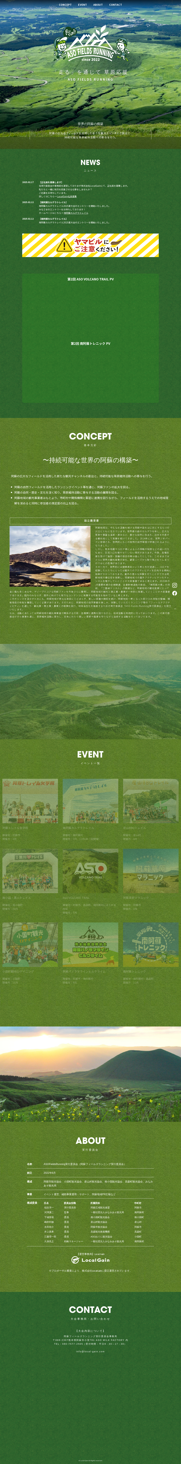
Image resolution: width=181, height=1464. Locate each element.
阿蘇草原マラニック (136, 899)
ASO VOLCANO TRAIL (76, 899)
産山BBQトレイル (134, 829)
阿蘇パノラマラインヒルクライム (84, 973)
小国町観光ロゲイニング (18, 973)
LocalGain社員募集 (67, 196)
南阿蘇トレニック (134, 973)
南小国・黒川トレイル (16, 899)
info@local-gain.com (90, 1351)
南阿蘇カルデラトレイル (76, 212)
